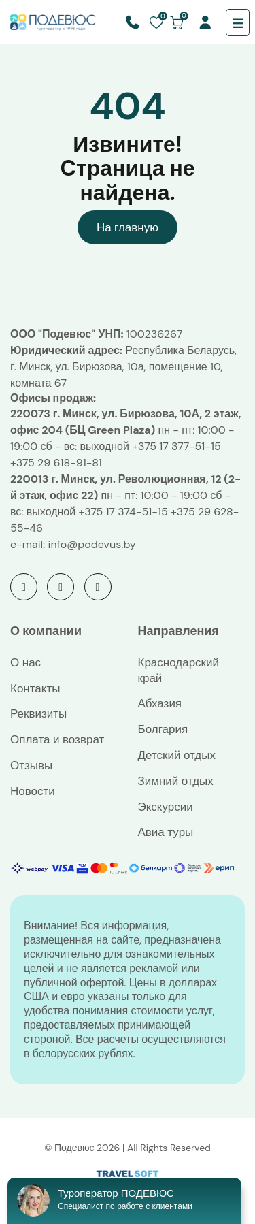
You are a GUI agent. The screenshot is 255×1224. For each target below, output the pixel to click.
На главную (127, 227)
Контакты (35, 688)
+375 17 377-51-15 (176, 446)
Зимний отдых (176, 780)
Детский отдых (177, 754)
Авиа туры (166, 831)
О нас (25, 662)
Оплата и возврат (57, 739)
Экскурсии (165, 806)
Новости (32, 791)
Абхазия (160, 703)
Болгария (163, 729)
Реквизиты (38, 713)
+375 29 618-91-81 (56, 462)
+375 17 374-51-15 (122, 511)
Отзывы (31, 765)
